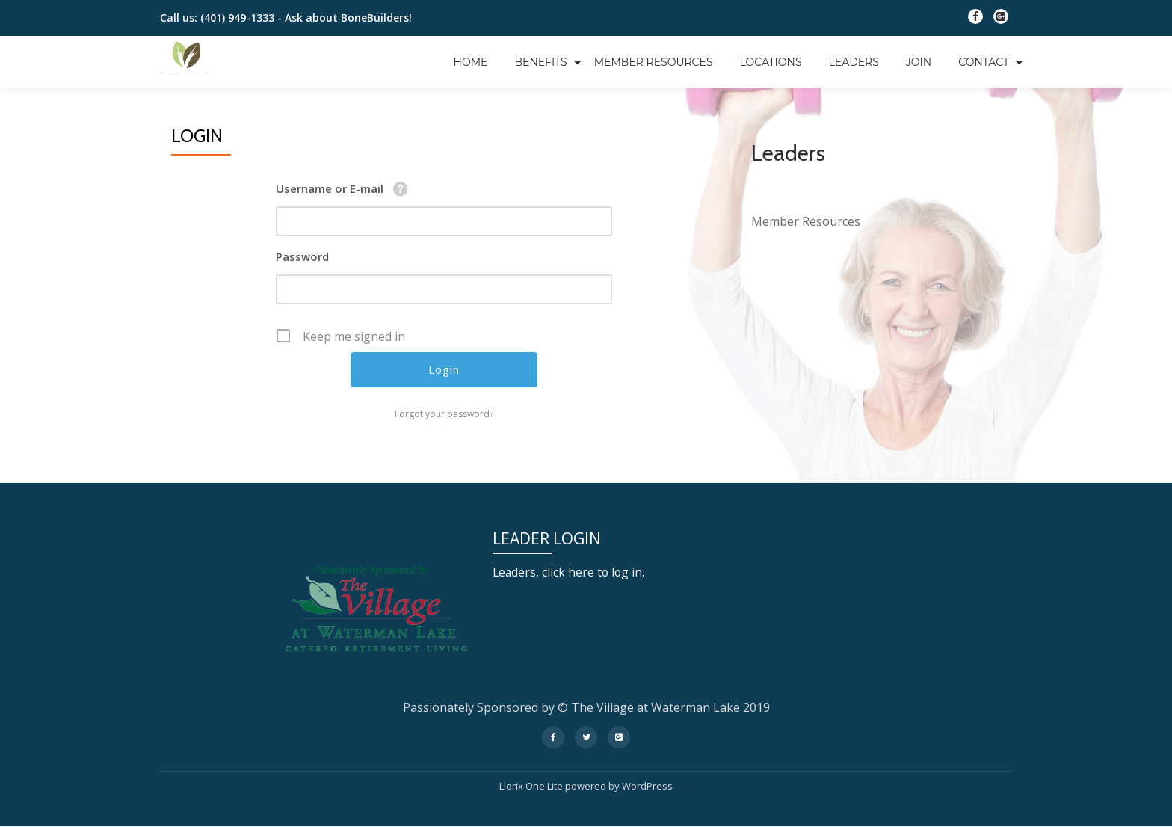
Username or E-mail (329, 188)
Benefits (540, 62)
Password (302, 256)
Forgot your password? (444, 414)
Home (471, 62)
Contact (983, 62)
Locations (771, 62)
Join (918, 62)
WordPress (647, 786)
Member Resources (653, 62)
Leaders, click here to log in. (570, 572)
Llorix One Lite (532, 786)
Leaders (854, 62)
